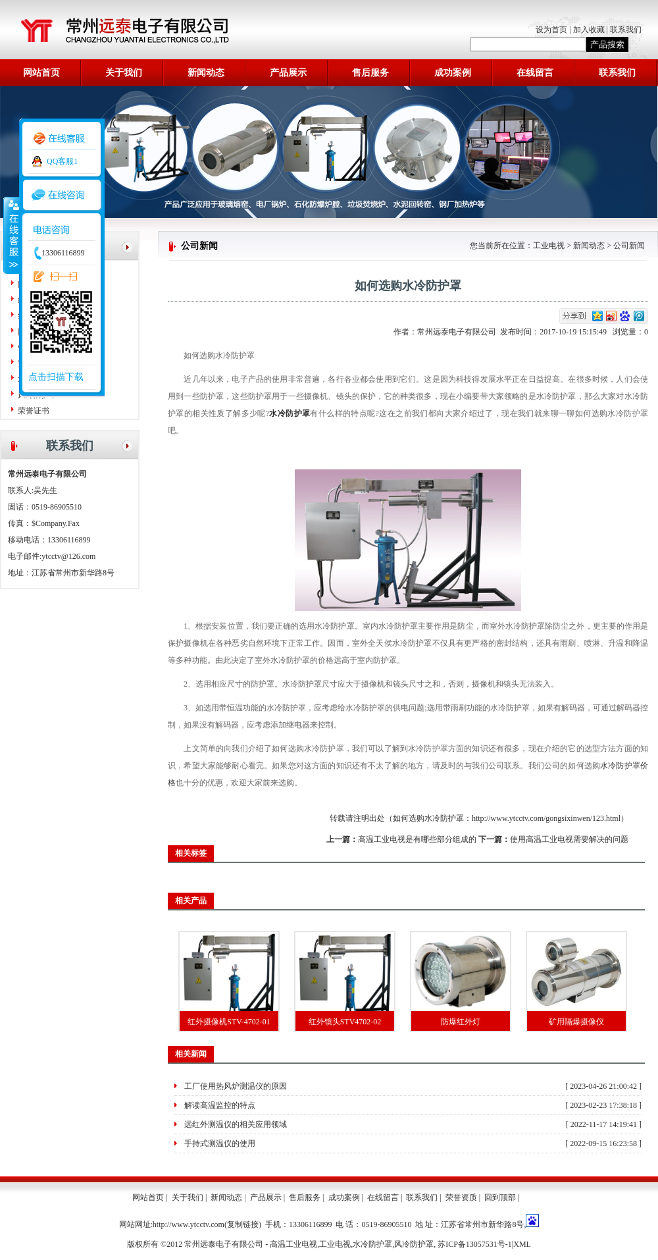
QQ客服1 (62, 161)
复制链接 (243, 1224)
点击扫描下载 (56, 377)
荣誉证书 (33, 410)
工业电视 (549, 245)
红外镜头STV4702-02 (345, 1021)
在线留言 (535, 73)
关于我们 (123, 73)
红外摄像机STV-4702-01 (229, 1021)
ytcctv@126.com (68, 556)
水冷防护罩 (372, 1244)
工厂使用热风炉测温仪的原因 (235, 1086)
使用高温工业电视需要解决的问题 (569, 839)
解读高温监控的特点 (219, 1105)
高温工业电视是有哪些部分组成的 (417, 839)
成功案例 (452, 73)
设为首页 (552, 29)
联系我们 (626, 29)
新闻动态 (206, 73)
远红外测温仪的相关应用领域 (235, 1124)
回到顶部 (500, 1197)
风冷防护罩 (414, 1244)
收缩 (11, 235)
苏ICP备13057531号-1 (475, 1244)
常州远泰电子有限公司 (458, 331)
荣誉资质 (461, 1197)
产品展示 (288, 73)
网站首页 (41, 73)
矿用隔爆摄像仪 (576, 1021)
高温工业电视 (293, 1244)
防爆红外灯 (460, 1021)
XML (522, 1244)
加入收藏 (589, 29)
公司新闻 (629, 245)
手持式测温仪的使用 (219, 1143)
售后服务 (370, 73)
